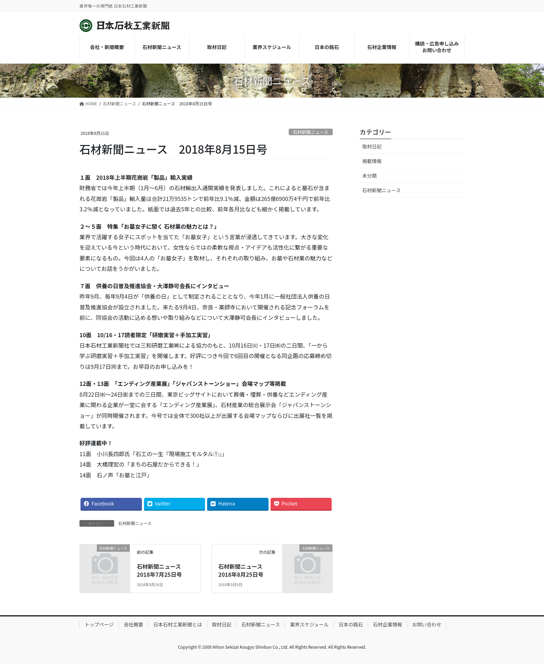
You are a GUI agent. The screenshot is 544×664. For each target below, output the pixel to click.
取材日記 (372, 146)
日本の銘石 (351, 624)
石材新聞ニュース (310, 132)
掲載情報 (372, 160)
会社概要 (133, 624)
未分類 (369, 175)
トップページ (99, 624)
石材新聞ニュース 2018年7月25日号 (161, 570)
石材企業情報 (387, 624)
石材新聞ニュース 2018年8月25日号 (243, 570)
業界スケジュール (309, 624)
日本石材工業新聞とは (177, 624)
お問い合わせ (426, 624)
